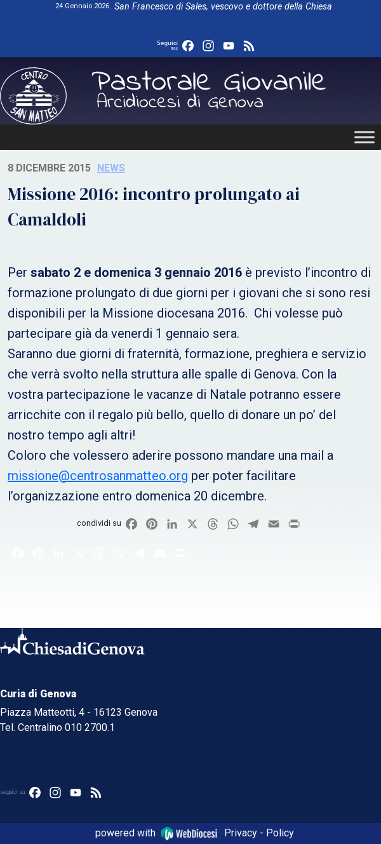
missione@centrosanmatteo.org (98, 475)
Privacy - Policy (259, 833)
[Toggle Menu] (364, 137)
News (111, 168)
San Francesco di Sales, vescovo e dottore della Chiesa (223, 6)
